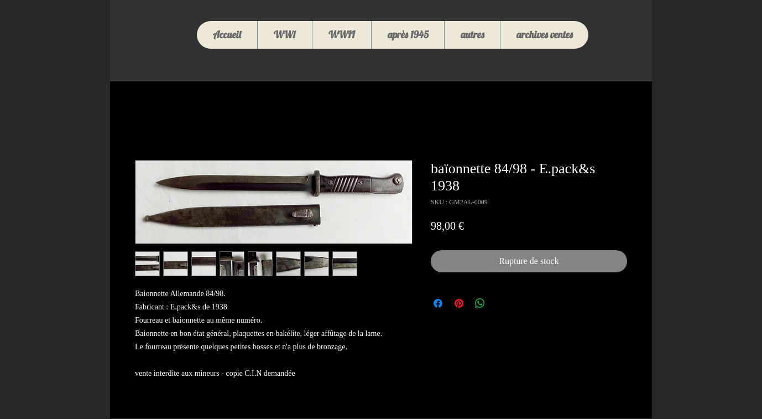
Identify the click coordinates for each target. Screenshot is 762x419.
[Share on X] (501, 303)
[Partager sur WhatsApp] (480, 303)
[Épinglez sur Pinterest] (459, 303)
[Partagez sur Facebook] (438, 303)
